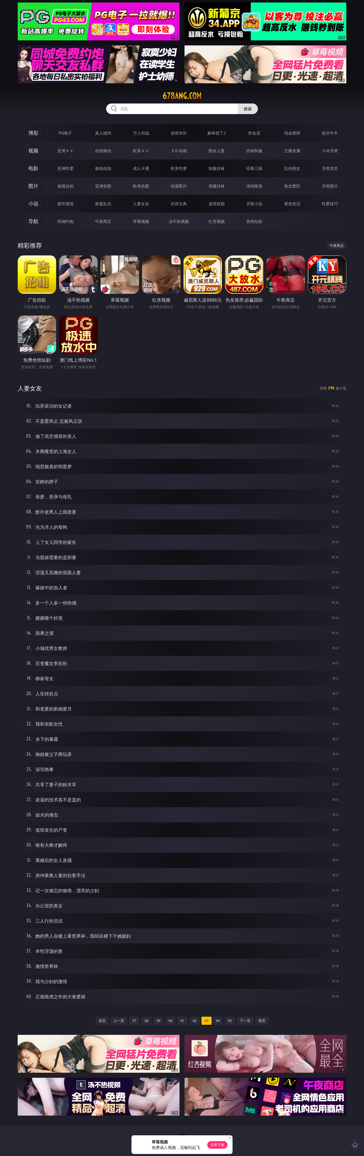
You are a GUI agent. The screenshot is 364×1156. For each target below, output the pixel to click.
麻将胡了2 (216, 133)
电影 (33, 168)
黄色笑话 (292, 203)
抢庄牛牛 (330, 133)
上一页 (118, 1020)
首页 (102, 1020)
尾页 (261, 1020)
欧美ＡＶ (141, 150)
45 (230, 1020)
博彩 (33, 132)
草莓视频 (141, 221)
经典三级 (254, 168)
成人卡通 (141, 168)
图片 (33, 185)
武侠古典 (179, 203)
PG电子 (65, 133)
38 (146, 1020)
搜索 (248, 109)
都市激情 (65, 203)
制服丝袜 (217, 168)
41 (182, 1020)
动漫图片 (179, 186)
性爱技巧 (330, 203)
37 (134, 1020)
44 (218, 1020)
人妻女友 (141, 203)
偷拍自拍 (103, 168)
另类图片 (330, 186)
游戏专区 (179, 133)
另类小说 (254, 203)
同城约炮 (65, 221)
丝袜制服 (254, 150)
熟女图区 (292, 186)
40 (170, 1020)
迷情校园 (217, 203)
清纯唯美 (254, 186)
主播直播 (292, 150)
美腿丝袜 (217, 186)
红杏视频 (217, 221)
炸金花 (254, 133)
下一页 (245, 1020)
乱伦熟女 (292, 168)
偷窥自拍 (65, 186)
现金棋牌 (292, 133)
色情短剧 (254, 221)
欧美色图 (141, 186)
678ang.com (182, 96)
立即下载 (217, 1144)
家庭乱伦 (103, 203)
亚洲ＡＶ (65, 150)
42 (194, 1020)
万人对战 (141, 133)
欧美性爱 (179, 168)
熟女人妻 (217, 150)
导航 (33, 221)
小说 (33, 203)
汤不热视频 (179, 221)
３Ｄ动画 (179, 150)
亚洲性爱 (65, 168)
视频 (33, 150)
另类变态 (330, 168)
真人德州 (103, 133)
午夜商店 (103, 221)
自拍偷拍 (103, 150)
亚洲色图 (103, 186)
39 (158, 1020)
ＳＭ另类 (330, 150)
